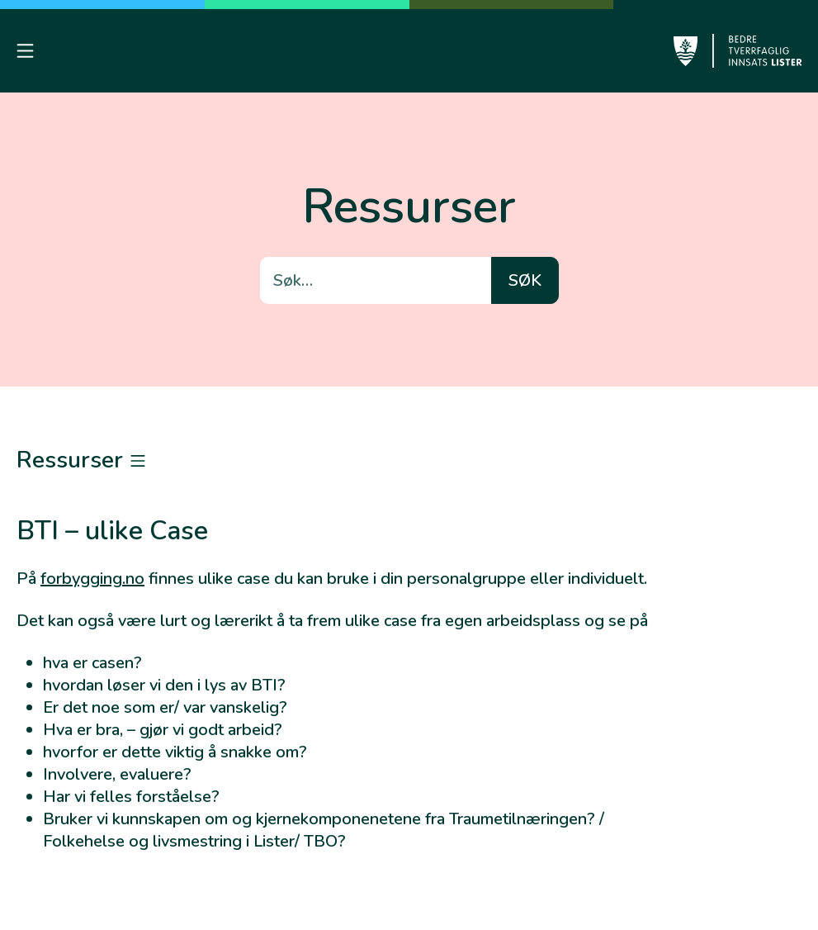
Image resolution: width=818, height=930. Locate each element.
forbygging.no (92, 578)
